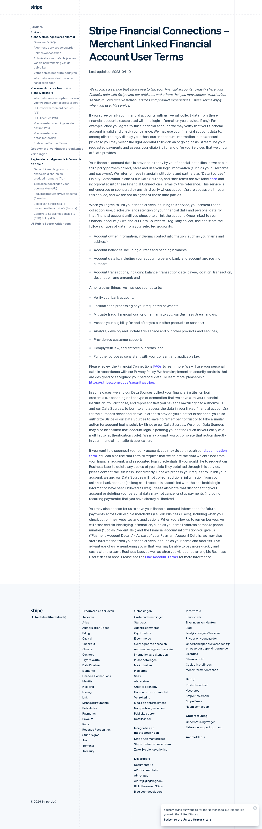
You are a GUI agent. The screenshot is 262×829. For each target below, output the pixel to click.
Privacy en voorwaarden (202, 638)
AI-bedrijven (142, 681)
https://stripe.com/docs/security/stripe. (122, 382)
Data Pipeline (91, 665)
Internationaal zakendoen (151, 654)
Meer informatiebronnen (202, 670)
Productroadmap (197, 685)
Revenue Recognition (96, 729)
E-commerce (142, 638)
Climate (87, 649)
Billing (86, 633)
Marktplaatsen (144, 665)
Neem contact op (197, 706)
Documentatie (143, 765)
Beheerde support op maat (204, 727)
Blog (189, 628)
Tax (84, 740)
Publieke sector (144, 713)
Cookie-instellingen (199, 664)
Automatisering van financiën (153, 649)
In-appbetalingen (145, 660)
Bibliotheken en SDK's (148, 786)
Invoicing (88, 687)
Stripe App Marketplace (150, 739)
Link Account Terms (161, 557)
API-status (141, 775)
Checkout (88, 644)
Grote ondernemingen (149, 617)
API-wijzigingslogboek (148, 781)
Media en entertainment (150, 703)
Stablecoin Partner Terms (51, 143)
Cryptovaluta (91, 660)
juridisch (37, 27)
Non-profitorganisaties (149, 708)
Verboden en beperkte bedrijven (55, 73)
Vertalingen (39, 154)
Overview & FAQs (45, 42)
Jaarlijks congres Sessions (203, 633)
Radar (86, 724)
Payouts (87, 719)
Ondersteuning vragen (201, 722)
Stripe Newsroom (197, 696)
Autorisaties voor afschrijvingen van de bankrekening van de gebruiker (55, 62)
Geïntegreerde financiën (150, 644)
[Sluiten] (254, 809)
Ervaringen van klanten (201, 622)
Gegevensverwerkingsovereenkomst (57, 148)
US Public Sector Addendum (51, 223)
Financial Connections (96, 676)
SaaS (137, 676)
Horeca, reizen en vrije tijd (151, 692)
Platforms (140, 670)
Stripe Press (194, 701)
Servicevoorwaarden (47, 53)
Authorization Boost (95, 628)
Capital (87, 638)
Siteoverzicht (195, 659)
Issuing (87, 692)
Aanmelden (196, 737)
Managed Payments (95, 703)
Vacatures (193, 690)
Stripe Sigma (90, 735)
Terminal (88, 745)
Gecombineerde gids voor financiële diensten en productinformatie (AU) (51, 173)
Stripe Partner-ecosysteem (152, 744)
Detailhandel (142, 719)
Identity (87, 681)
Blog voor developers (148, 791)
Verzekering (142, 697)
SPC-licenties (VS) (46, 118)
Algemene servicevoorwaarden (54, 47)
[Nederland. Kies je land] (48, 617)
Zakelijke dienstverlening (151, 749)
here (213, 178)
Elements (88, 670)
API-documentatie (146, 770)
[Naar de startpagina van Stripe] (35, 611)
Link (85, 697)
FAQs (157, 366)
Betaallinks (89, 708)
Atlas (85, 622)
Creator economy (146, 687)
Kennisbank (193, 617)
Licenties (192, 654)
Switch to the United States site (188, 819)
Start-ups (140, 622)
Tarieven (88, 617)
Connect (88, 654)
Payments (89, 713)
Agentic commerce (147, 628)
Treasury (88, 751)
